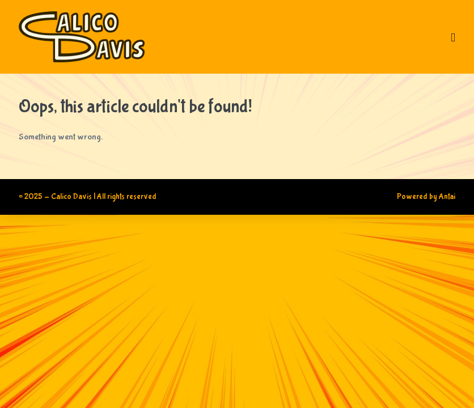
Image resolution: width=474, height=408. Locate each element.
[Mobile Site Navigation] (453, 47)
